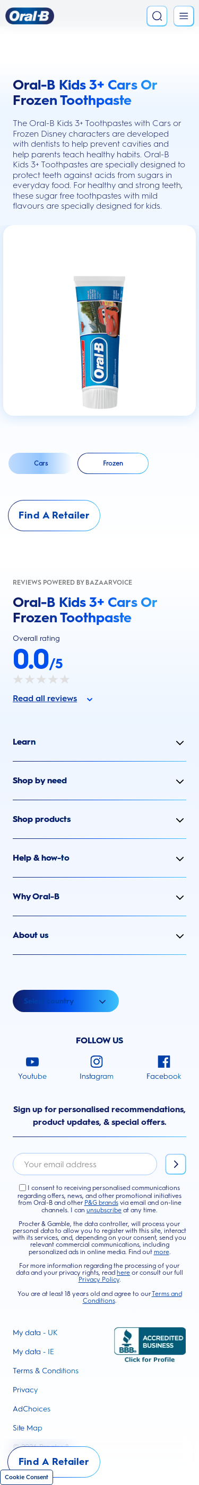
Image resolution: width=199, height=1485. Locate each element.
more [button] (161, 1252)
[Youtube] (32, 1068)
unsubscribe (104, 1210)
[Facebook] (163, 1068)
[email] (85, 1164)
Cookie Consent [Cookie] (26, 1477)
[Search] (157, 16)
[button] (99, 742)
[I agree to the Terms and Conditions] (22, 1187)
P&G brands (101, 1202)
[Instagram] (97, 1068)
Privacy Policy (99, 1279)
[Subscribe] (175, 1164)
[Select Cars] (40, 463)
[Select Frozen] (113, 463)
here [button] (123, 1272)
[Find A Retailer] (54, 515)
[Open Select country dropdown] (65, 1001)
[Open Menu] (184, 16)
